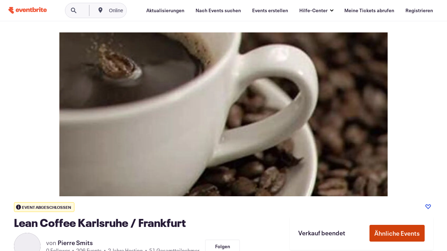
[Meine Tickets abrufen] (369, 10)
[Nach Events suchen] (218, 10)
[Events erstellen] (270, 10)
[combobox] (139, 10)
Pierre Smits (75, 242)
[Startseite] (27, 10)
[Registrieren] (419, 10)
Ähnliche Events (397, 233)
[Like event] (428, 207)
